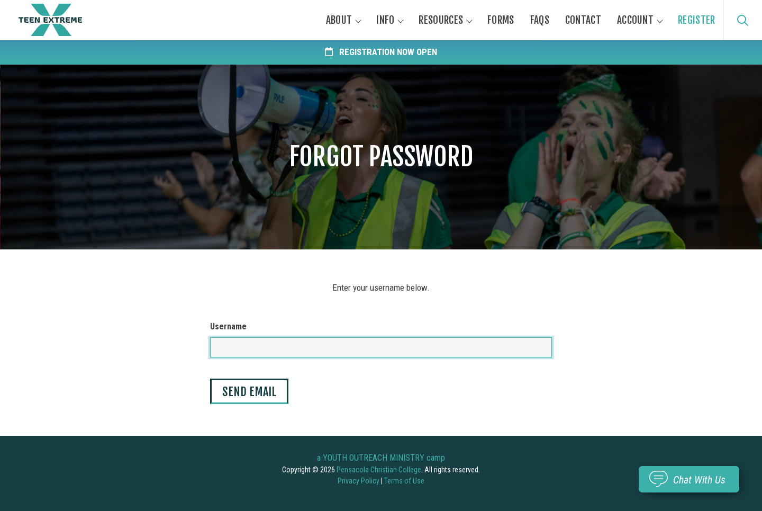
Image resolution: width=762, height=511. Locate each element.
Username (228, 326)
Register (696, 20)
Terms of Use (404, 481)
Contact (583, 20)
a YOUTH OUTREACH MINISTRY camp (381, 458)
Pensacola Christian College (379, 469)
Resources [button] (441, 20)
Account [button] (635, 20)
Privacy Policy (358, 481)
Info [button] (385, 20)
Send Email (249, 391)
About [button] (339, 20)
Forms (500, 20)
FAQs (539, 20)
